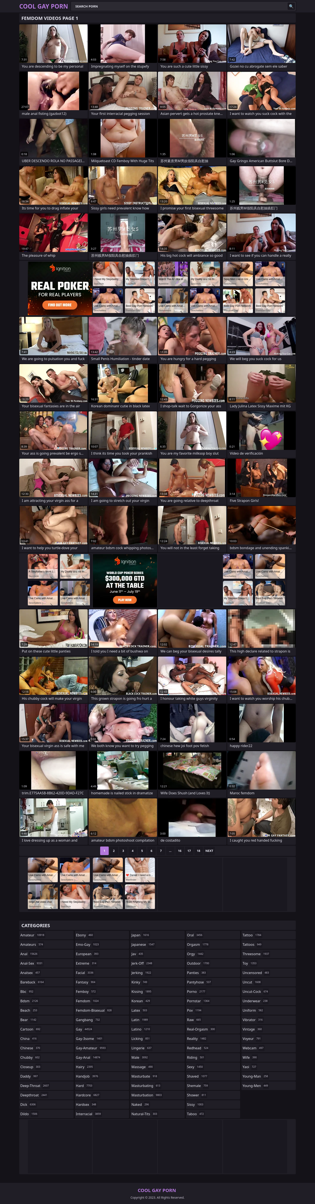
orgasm (198, 944)
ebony (85, 935)
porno (196, 991)
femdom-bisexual (94, 1010)
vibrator (253, 1020)
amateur (32, 935)
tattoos (252, 944)
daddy (29, 1076)
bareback (32, 982)
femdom (88, 1001)
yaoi (249, 1067)
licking (141, 1038)
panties (197, 973)
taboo (196, 1114)
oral (195, 935)
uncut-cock (255, 991)
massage (142, 1067)
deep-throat (35, 1085)
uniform (253, 1010)
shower (197, 1095)
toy (249, 963)
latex (139, 1010)
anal (29, 954)
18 (198, 851)
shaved (197, 1076)
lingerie (142, 1048)
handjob (87, 1076)
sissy (195, 1104)
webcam (253, 1048)
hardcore (88, 1095)
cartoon (30, 1029)
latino (141, 1029)
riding (196, 1057)
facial (85, 973)
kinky (139, 982)
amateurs (32, 944)
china (29, 1038)
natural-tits (144, 1114)
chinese (30, 1048)
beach (29, 1010)
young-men (255, 1085)
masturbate (144, 1076)
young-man (255, 1076)
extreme (86, 963)
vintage (252, 1029)
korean (141, 1001)
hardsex (86, 1104)
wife (250, 1057)
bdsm (29, 1001)
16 (179, 851)
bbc (27, 991)
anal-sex (32, 963)
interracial (89, 1114)
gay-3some (90, 1038)
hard (85, 1085)
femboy (86, 991)
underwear (255, 1001)
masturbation (147, 1095)
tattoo (252, 935)
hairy (85, 1067)
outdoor (198, 963)
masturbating (146, 1085)
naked (140, 1104)
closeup (30, 1067)
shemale (198, 1085)
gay (84, 1029)
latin (140, 1020)
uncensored (256, 973)
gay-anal (88, 1057)
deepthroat (34, 1095)
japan (140, 935)
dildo (29, 1114)
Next (209, 851)
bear (28, 1020)
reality (197, 1038)
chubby (30, 1057)
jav (137, 954)
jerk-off (142, 963)
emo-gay (88, 944)
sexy (195, 1067)
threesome (256, 954)
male (140, 1057)
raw (194, 1020)
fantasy (86, 982)
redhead (198, 1048)
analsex (30, 973)
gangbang (88, 1020)
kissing (141, 991)
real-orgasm (201, 1029)
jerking (141, 973)
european (88, 954)
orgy (196, 954)
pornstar (199, 1001)
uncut (252, 982)
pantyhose (199, 982)
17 (189, 851)
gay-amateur (91, 1048)
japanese (143, 944)
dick (28, 1104)
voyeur (252, 1038)
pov (194, 1010)
